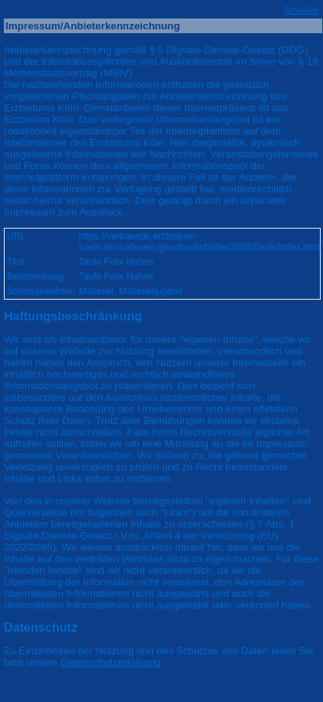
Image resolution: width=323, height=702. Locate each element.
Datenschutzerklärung (110, 662)
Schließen (301, 10)
